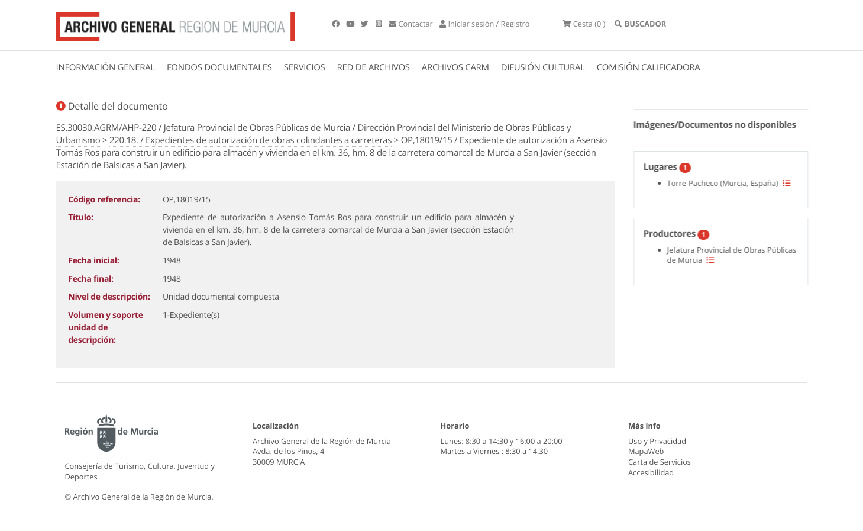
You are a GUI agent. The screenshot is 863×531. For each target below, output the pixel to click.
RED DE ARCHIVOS (373, 67)
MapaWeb (646, 451)
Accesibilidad (651, 472)
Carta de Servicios (659, 461)
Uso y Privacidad (657, 441)
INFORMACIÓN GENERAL (105, 67)
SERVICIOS (304, 67)
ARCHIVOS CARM (455, 67)
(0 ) (584, 23)
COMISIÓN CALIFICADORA (648, 67)
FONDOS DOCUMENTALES (219, 67)
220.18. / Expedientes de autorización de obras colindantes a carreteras (250, 140)
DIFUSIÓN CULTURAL (543, 67)
